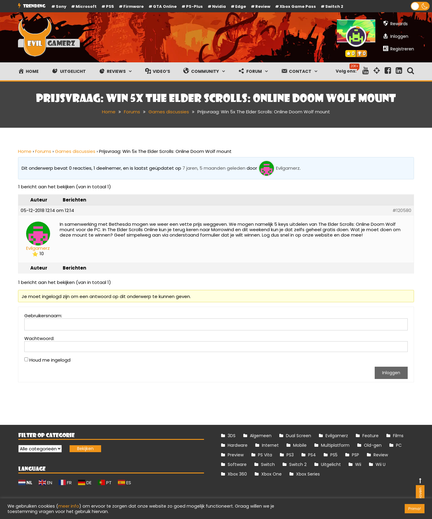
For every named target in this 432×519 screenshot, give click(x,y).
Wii (358, 464)
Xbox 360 (237, 474)
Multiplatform (335, 445)
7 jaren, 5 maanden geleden (213, 168)
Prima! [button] (414, 509)
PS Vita (265, 455)
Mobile (300, 445)
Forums (43, 151)
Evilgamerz (337, 436)
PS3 (290, 455)
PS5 (110, 6)
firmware (133, 6)
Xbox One (271, 474)
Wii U (381, 464)
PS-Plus (194, 6)
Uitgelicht (331, 464)
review (262, 6)
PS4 (312, 455)
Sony (61, 6)
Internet (270, 445)
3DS (232, 436)
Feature (370, 436)
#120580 (401, 210)
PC (399, 445)
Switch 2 (334, 6)
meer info (68, 506)
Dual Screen (298, 436)
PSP (355, 455)
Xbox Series (308, 474)
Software (237, 464)
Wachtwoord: (39, 338)
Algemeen (261, 436)
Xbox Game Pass (298, 6)
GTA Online (165, 6)
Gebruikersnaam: (43, 315)
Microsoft (86, 6)
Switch (268, 464)
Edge (240, 6)
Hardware (238, 445)
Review (381, 455)
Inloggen (391, 373)
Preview (236, 455)
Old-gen (373, 445)
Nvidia (219, 6)
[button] (420, 6)
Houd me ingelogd (49, 360)
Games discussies (75, 151)
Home (25, 151)
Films (398, 436)
